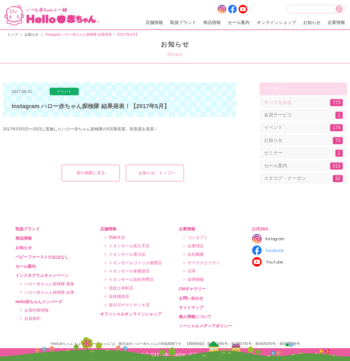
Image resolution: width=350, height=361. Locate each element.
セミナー (303, 153)
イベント (303, 127)
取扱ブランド (183, 22)
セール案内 (239, 22)
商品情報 (212, 22)
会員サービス (303, 115)
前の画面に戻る (90, 172)
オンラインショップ (276, 22)
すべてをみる (303, 102)
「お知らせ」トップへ (154, 172)
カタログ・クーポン (303, 178)
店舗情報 (154, 22)
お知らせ (312, 22)
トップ (12, 34)
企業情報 (336, 22)
